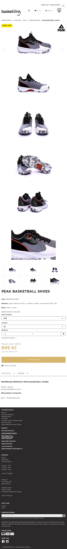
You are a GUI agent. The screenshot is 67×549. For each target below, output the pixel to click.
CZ (38, 11)
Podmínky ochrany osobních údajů (11, 420)
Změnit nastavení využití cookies (11, 424)
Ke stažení (4, 418)
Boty (25, 20)
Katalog (18, 20)
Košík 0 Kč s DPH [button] (59, 9)
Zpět (4, 50)
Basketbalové (34, 20)
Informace (8, 373)
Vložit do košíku (33, 359)
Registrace (55, 5)
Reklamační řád (6, 416)
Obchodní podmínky (7, 414)
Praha (3, 508)
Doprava (4, 412)
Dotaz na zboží (9, 365)
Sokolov (3, 506)
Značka (23, 373)
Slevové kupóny (6, 422)
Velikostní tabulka (8, 338)
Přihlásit (45, 5)
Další (62, 50)
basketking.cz (6, 20)
